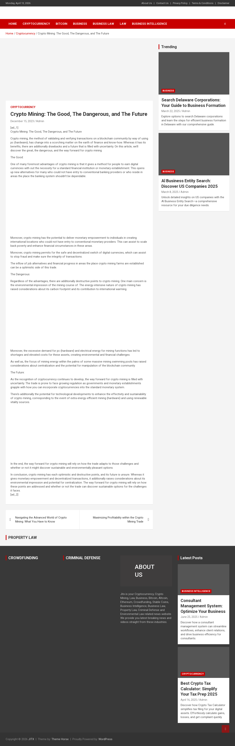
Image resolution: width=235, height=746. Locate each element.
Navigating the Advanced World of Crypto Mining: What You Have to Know (41, 519)
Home (13, 23)
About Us (146, 3)
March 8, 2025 (169, 191)
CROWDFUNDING (23, 558)
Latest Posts (191, 558)
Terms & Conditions (202, 3)
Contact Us (162, 3)
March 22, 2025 (170, 111)
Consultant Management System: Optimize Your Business (203, 606)
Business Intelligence (149, 23)
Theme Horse (60, 739)
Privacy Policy (180, 3)
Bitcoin (61, 23)
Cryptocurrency (36, 23)
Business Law (103, 23)
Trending (169, 47)
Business (80, 23)
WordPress (105, 739)
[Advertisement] (79, 72)
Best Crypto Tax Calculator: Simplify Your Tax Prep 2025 (199, 689)
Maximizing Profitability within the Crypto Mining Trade (118, 519)
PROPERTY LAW (22, 537)
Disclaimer (223, 3)
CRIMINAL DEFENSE (83, 558)
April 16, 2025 (189, 699)
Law (123, 23)
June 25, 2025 (189, 616)
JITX (31, 739)
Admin (40, 121)
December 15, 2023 (22, 121)
